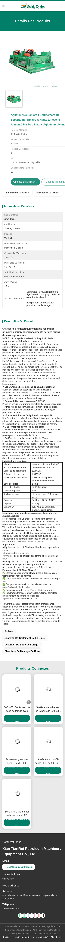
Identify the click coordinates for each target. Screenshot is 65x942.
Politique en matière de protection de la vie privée (26, 937)
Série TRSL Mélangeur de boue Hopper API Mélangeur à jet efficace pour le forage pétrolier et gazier (17, 813)
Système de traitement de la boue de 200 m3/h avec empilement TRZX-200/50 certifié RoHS (48, 709)
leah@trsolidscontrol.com (18, 867)
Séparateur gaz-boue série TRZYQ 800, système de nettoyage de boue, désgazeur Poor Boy (17, 761)
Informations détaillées (17, 192)
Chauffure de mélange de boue (22, 651)
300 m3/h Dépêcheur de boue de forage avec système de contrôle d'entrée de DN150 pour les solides (17, 709)
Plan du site (56, 937)
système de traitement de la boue (24, 638)
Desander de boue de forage (21, 644)
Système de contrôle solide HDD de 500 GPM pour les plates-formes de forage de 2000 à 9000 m (48, 761)
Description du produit (47, 192)
